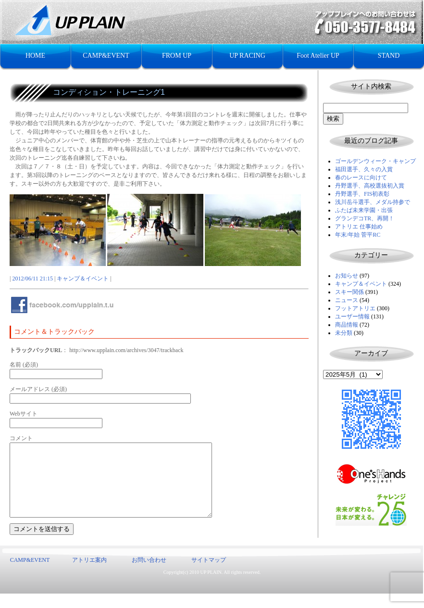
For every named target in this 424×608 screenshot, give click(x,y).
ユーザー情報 (352, 316)
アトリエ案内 (89, 574)
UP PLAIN (210, 586)
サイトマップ (208, 574)
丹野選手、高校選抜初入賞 (369, 185)
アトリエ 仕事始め (359, 226)
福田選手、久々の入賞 (364, 169)
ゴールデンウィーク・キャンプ (375, 161)
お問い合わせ (149, 574)
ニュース (346, 300)
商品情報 (346, 324)
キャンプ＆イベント (361, 283)
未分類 (343, 332)
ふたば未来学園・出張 (364, 210)
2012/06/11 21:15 (32, 278)
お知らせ (346, 275)
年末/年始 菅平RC (357, 234)
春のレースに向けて (361, 177)
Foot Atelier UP (318, 55)
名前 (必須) (24, 364)
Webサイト (23, 413)
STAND (389, 55)
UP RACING (247, 55)
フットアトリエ (355, 308)
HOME (35, 55)
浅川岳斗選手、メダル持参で (372, 202)
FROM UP (176, 55)
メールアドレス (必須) (38, 389)
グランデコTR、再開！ (364, 218)
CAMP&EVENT (106, 55)
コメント (21, 438)
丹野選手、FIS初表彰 (362, 193)
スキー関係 (349, 292)
